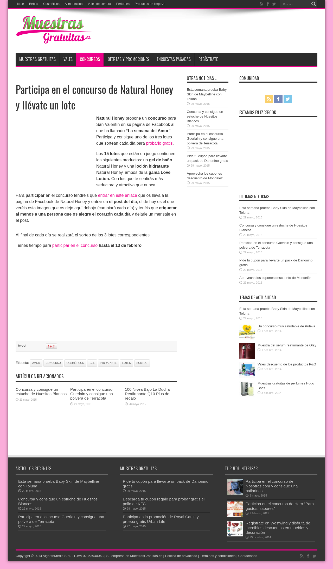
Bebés (33, 4)
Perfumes (123, 4)
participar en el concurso (75, 245)
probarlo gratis (159, 143)
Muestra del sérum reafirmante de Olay (287, 345)
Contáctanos (247, 556)
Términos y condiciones (217, 556)
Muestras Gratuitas (37, 59)
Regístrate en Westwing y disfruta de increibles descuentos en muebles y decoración (278, 528)
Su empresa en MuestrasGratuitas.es (134, 556)
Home (20, 4)
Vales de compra (99, 4)
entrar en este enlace (117, 195)
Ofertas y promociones (128, 59)
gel (92, 363)
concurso (53, 363)
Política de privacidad (181, 556)
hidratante (108, 363)
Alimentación (74, 4)
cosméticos (75, 363)
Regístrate (208, 59)
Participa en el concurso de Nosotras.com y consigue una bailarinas (272, 486)
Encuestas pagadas (174, 59)
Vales (68, 59)
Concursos (90, 59)
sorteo (142, 363)
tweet (22, 345)
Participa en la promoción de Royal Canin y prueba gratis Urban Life (161, 519)
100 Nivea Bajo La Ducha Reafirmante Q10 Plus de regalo (147, 393)
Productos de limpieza (150, 4)
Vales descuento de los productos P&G (287, 364)
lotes (126, 363)
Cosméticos (51, 4)
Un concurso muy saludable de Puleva (286, 326)
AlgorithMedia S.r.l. (57, 556)
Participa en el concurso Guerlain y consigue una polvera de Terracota (91, 393)
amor (36, 363)
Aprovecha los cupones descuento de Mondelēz (275, 278)
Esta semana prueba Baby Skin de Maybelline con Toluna (207, 94)
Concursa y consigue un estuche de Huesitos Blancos (41, 391)
